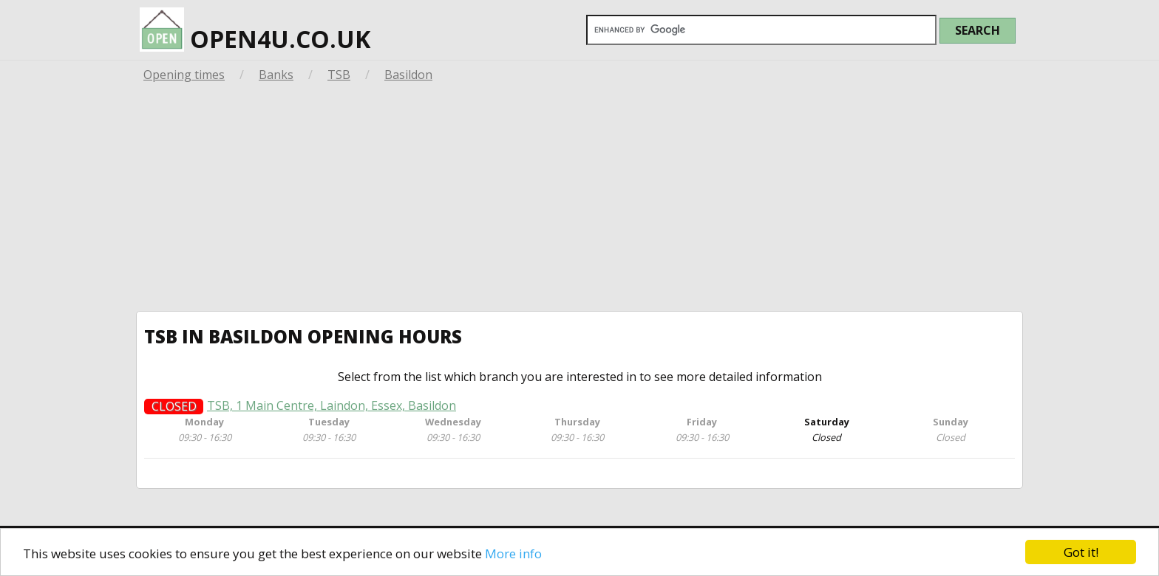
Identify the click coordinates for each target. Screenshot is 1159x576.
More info (513, 553)
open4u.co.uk (255, 31)
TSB (338, 74)
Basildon (408, 74)
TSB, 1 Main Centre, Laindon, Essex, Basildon (331, 408)
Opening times (184, 74)
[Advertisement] (579, 200)
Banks (276, 74)
